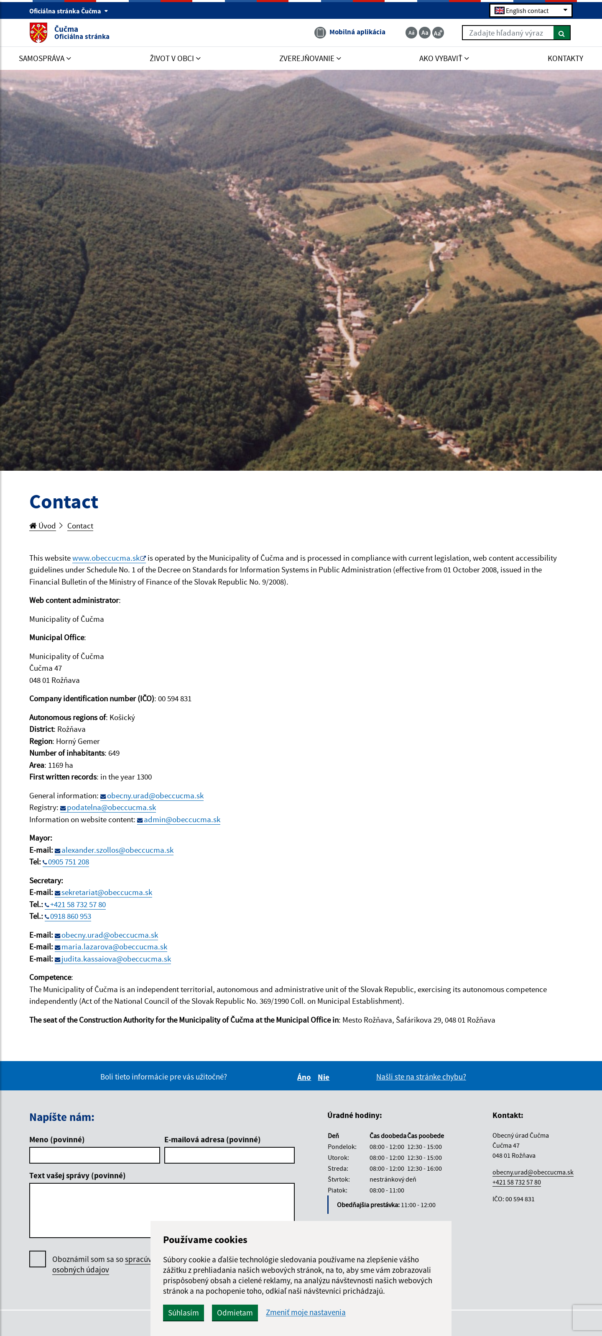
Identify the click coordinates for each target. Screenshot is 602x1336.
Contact (80, 526)
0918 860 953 (70, 916)
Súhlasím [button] (183, 1313)
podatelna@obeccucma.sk (111, 807)
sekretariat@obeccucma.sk (106, 892)
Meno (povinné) (57, 1139)
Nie (325, 1077)
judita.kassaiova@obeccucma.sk (116, 959)
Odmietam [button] (235, 1313)
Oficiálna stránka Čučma (68, 11)
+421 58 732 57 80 (78, 904)
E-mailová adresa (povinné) (212, 1139)
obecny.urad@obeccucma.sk (155, 795)
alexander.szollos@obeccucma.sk (117, 850)
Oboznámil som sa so (110, 1264)
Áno (305, 1077)
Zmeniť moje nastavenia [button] (306, 1312)
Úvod (42, 526)
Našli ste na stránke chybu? (421, 1077)
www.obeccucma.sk (106, 558)
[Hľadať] (562, 32)
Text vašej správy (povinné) (77, 1175)
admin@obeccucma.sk (182, 819)
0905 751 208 (68, 861)
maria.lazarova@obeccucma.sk (114, 946)
